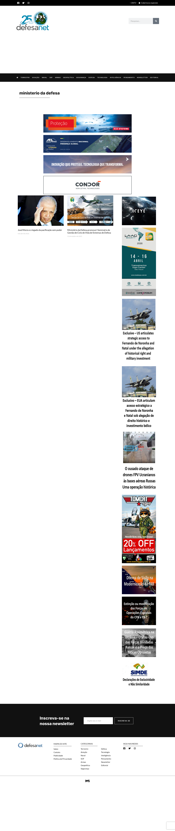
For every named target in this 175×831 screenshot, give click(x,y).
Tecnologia (102, 77)
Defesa (92, 77)
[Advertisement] (87, 49)
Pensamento (129, 77)
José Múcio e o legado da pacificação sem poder (40, 230)
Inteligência (115, 77)
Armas (58, 77)
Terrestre (25, 77)
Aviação (35, 77)
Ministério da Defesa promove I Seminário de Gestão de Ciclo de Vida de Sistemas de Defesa (89, 231)
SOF (51, 77)
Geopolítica (68, 77)
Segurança (81, 77)
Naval (44, 77)
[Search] (156, 21)
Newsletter (142, 77)
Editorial (154, 77)
